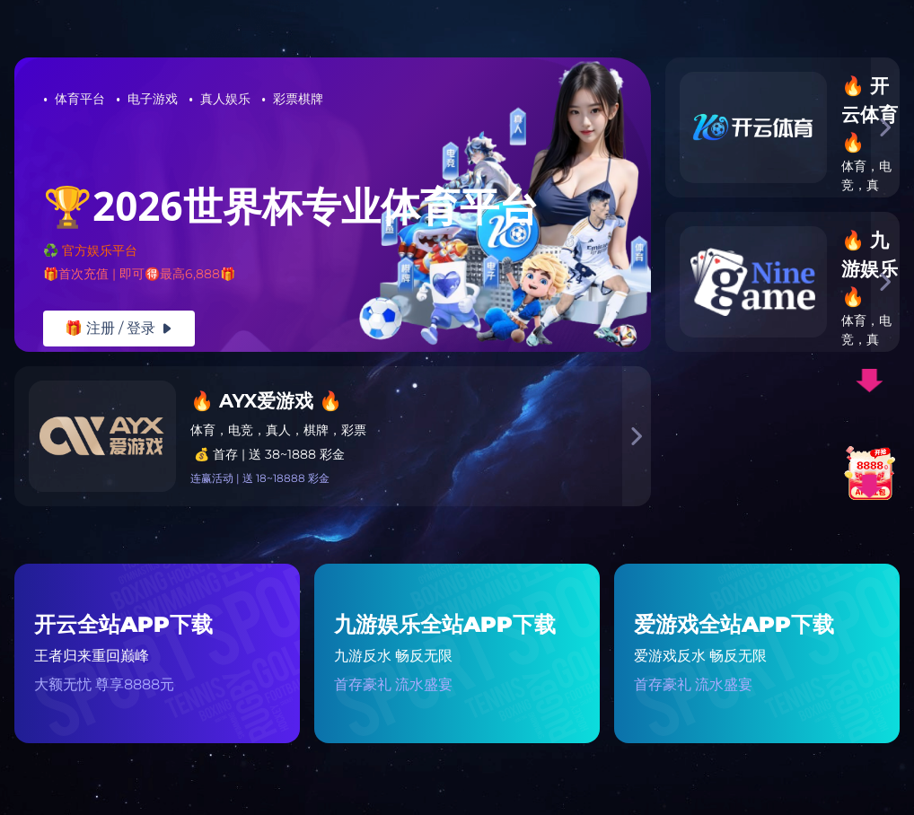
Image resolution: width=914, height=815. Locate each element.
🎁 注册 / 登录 (119, 328)
